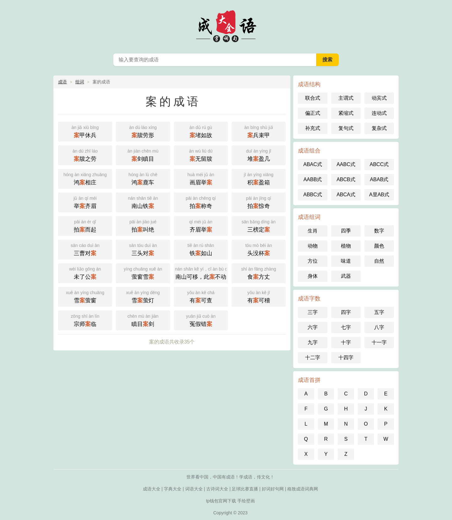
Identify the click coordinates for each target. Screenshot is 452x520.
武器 (346, 276)
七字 (346, 327)
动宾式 (379, 98)
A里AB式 (379, 194)
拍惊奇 (258, 201)
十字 (346, 342)
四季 (346, 230)
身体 (313, 276)
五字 (379, 312)
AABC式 (345, 164)
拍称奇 (201, 201)
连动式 (379, 113)
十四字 (345, 357)
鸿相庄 (85, 178)
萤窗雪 (143, 272)
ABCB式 (345, 179)
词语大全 (194, 488)
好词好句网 (273, 488)
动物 (313, 246)
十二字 (312, 357)
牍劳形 (143, 131)
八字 (379, 327)
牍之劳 (85, 154)
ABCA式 (345, 194)
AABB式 (313, 179)
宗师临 (85, 319)
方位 (313, 261)
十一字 (379, 342)
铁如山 (201, 249)
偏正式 (312, 113)
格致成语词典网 (302, 488)
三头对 (143, 249)
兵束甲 (258, 131)
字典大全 (172, 488)
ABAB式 (379, 179)
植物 (346, 246)
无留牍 (201, 154)
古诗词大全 (217, 488)
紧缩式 (345, 113)
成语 (62, 82)
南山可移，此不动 (201, 272)
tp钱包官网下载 (221, 500)
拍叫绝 (143, 225)
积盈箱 (258, 178)
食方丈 (258, 272)
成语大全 (226, 25)
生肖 (313, 230)
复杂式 (379, 128)
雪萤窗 (85, 296)
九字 (313, 342)
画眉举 (201, 178)
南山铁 (143, 201)
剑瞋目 (143, 154)
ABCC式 (379, 164)
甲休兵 (85, 131)
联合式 (312, 98)
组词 (79, 82)
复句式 (345, 128)
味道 (346, 261)
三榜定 (258, 225)
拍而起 (85, 225)
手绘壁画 (246, 500)
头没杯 (258, 249)
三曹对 (85, 249)
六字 (313, 327)
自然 (379, 261)
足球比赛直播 (245, 488)
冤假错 (201, 319)
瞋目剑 (143, 319)
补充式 (312, 128)
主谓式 (345, 98)
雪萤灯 (143, 296)
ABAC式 (312, 164)
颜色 (379, 246)
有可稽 (258, 296)
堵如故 (201, 131)
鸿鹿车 (143, 178)
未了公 (85, 272)
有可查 (201, 296)
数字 (379, 230)
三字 (313, 312)
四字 (346, 312)
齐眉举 (201, 225)
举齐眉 (85, 201)
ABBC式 (312, 194)
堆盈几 (258, 154)
